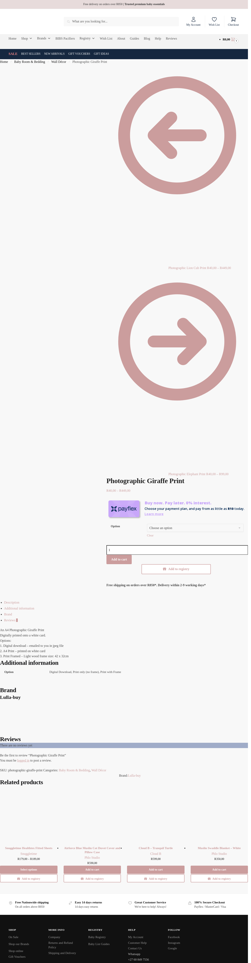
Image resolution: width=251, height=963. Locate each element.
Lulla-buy (134, 775)
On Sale (13, 937)
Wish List (214, 21)
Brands (44, 38)
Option (115, 526)
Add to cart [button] (92, 869)
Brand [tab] (8, 614)
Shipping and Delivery (62, 953)
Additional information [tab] (19, 608)
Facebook (174, 937)
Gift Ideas (101, 53)
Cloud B (155, 853)
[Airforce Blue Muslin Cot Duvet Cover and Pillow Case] (92, 815)
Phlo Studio (92, 857)
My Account (193, 21)
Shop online (16, 951)
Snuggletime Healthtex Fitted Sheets (28, 848)
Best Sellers (31, 53)
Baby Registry (97, 937)
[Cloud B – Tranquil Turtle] (156, 815)
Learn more (154, 514)
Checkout (233, 21)
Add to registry (178, 569)
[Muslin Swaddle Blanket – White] (219, 815)
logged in (23, 760)
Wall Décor (58, 61)
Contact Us (135, 948)
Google (172, 948)
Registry (87, 38)
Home (4, 61)
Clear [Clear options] (150, 535)
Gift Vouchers (79, 53)
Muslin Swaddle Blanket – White (219, 848)
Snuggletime (28, 853)
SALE (13, 54)
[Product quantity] (177, 550)
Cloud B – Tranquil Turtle (156, 848)
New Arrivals (54, 53)
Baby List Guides (99, 944)
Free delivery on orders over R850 (124, 4)
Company (54, 937)
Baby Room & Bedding (29, 61)
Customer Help (137, 942)
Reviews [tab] (11, 620)
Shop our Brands (19, 944)
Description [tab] (11, 602)
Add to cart (119, 559)
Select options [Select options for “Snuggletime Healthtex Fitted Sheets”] (28, 869)
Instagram (174, 942)
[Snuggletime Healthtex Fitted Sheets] (28, 815)
